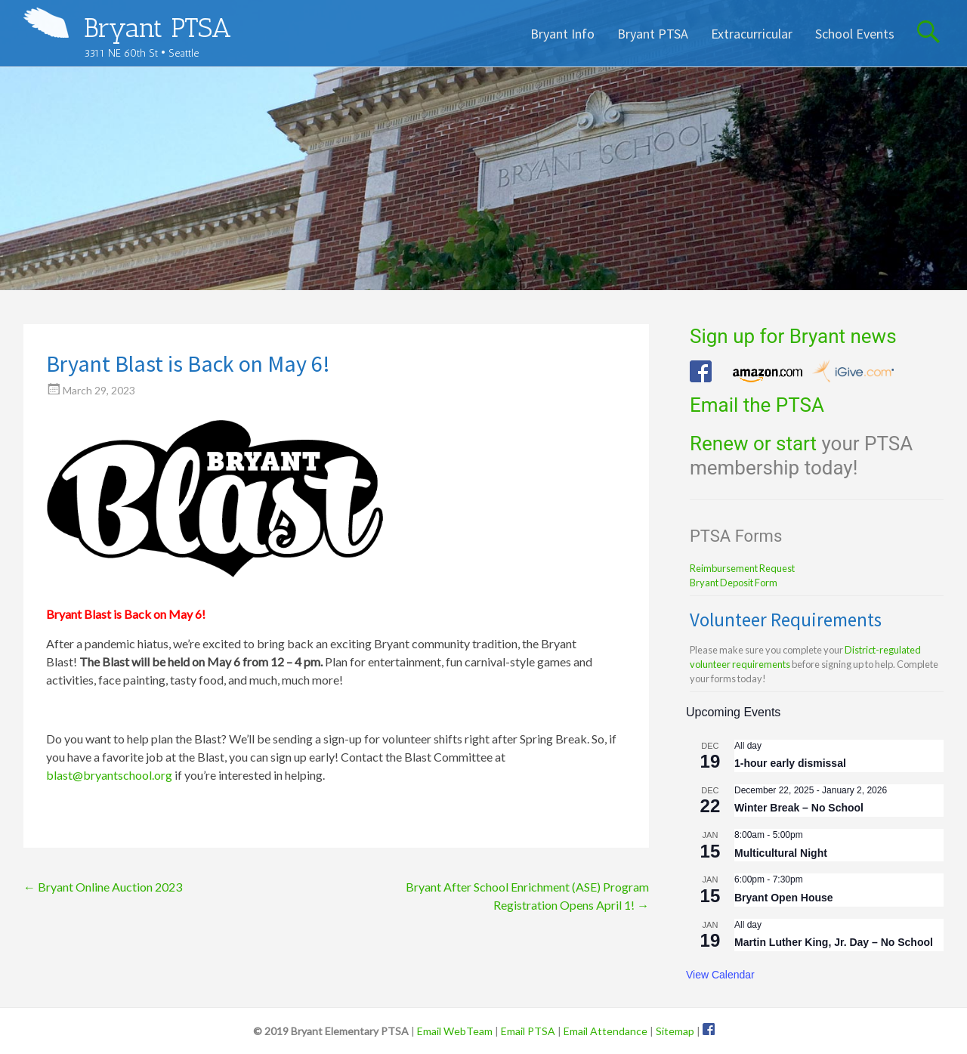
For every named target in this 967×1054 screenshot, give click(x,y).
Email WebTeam (455, 1031)
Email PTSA (528, 1031)
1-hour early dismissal (790, 763)
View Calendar (720, 975)
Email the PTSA (757, 405)
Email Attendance (605, 1031)
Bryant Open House (783, 898)
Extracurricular (751, 33)
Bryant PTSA (157, 27)
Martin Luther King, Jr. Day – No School (833, 942)
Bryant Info (562, 33)
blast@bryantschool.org (109, 775)
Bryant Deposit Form (733, 582)
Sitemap (675, 1031)
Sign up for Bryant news (793, 336)
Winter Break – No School (799, 808)
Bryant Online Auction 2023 (102, 886)
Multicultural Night (780, 853)
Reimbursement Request (742, 568)
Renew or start (753, 443)
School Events (854, 33)
